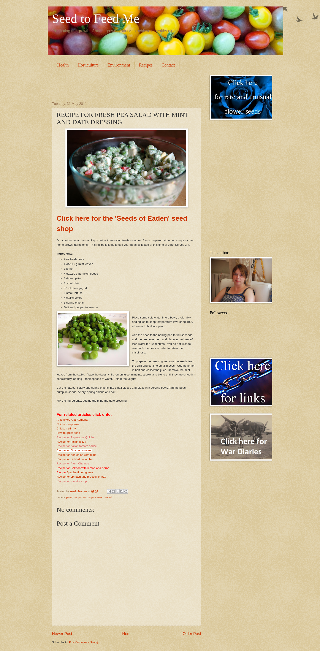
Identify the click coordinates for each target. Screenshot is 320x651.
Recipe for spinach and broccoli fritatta (81, 476)
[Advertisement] (130, 84)
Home (127, 634)
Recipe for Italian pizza (71, 441)
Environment (119, 65)
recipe (77, 497)
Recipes (146, 65)
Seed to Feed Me (95, 18)
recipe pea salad (93, 497)
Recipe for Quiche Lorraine (74, 450)
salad (108, 497)
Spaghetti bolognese (80, 472)
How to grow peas (68, 432)
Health (63, 65)
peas (69, 497)
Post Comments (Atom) (83, 642)
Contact (168, 65)
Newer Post (62, 634)
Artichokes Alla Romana (72, 419)
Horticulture (88, 65)
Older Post (192, 634)
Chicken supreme (68, 424)
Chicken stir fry (66, 428)
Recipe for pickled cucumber (75, 459)
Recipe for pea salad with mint (76, 454)
